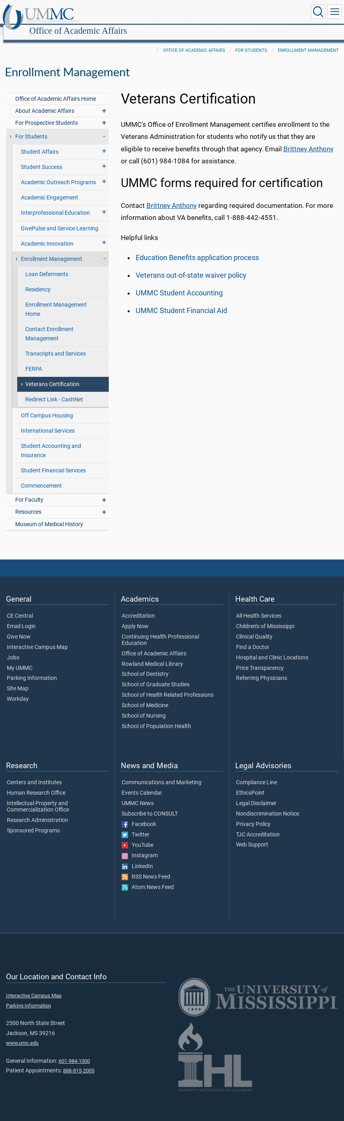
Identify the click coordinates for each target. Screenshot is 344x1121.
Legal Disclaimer (256, 794)
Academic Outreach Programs (58, 173)
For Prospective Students (46, 114)
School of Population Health (156, 717)
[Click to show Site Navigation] (335, 11)
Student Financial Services (53, 461)
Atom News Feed (148, 878)
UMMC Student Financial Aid (181, 302)
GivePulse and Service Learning (59, 219)
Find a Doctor (252, 638)
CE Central (20, 607)
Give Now (19, 628)
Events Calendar (142, 784)
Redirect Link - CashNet (54, 390)
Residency (38, 280)
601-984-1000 (74, 1052)
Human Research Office (36, 784)
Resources (28, 503)
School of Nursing (144, 707)
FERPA (33, 360)
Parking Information (32, 669)
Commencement (41, 477)
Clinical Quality (254, 628)
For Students (251, 41)
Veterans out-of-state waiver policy (191, 266)
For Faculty (29, 491)
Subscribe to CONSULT (150, 805)
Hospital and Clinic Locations (272, 649)
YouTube (137, 836)
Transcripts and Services (55, 345)
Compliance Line (256, 774)
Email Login (21, 617)
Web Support (252, 836)
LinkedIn (137, 857)
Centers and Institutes (34, 774)
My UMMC (20, 659)
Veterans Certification (52, 375)
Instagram (140, 847)
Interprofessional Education (55, 204)
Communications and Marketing (162, 774)
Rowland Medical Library (152, 655)
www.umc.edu (22, 1034)
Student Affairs (40, 143)
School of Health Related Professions (168, 686)
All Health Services (258, 607)
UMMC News (138, 794)
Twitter (135, 826)
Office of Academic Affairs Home (55, 90)
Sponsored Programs (33, 822)
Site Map (17, 680)
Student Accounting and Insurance (51, 442)
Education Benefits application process (197, 249)
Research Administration (37, 811)
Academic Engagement (49, 188)
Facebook (139, 815)
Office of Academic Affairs (155, 13)
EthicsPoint (250, 784)
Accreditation (138, 607)
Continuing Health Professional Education (160, 631)
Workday (18, 690)
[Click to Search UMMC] (318, 11)
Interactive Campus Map (37, 638)
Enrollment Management (308, 41)
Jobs (13, 649)
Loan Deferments (46, 265)
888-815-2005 (78, 1062)
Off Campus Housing (47, 406)
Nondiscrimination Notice (267, 805)
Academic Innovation (47, 235)
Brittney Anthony (308, 140)
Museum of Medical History (49, 515)
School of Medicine (145, 697)
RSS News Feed (146, 868)
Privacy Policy (253, 815)
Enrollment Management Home (56, 301)
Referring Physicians (261, 669)
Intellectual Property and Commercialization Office (38, 797)
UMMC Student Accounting (179, 284)
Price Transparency (260, 659)
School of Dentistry (145, 665)
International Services (48, 422)
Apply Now (135, 617)
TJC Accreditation (258, 826)
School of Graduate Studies (155, 676)
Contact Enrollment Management (49, 325)
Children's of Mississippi (265, 617)
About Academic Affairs (44, 102)
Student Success (41, 158)
